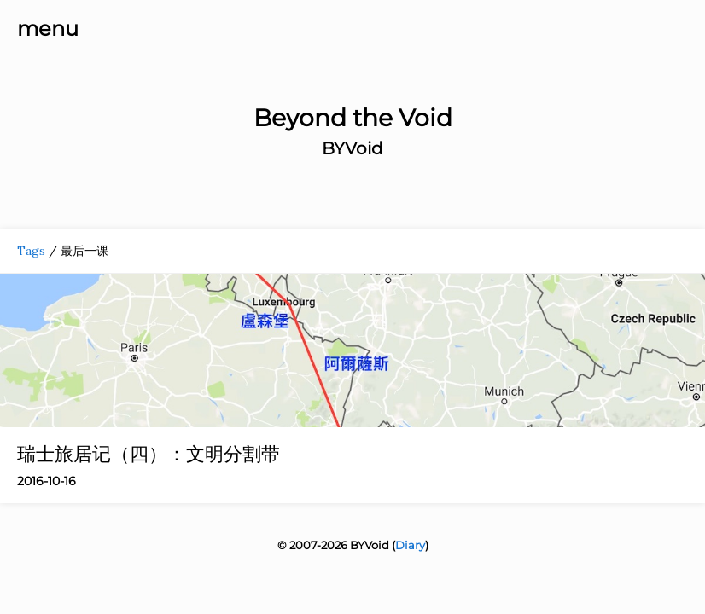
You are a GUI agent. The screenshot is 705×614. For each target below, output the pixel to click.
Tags (31, 250)
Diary (410, 545)
